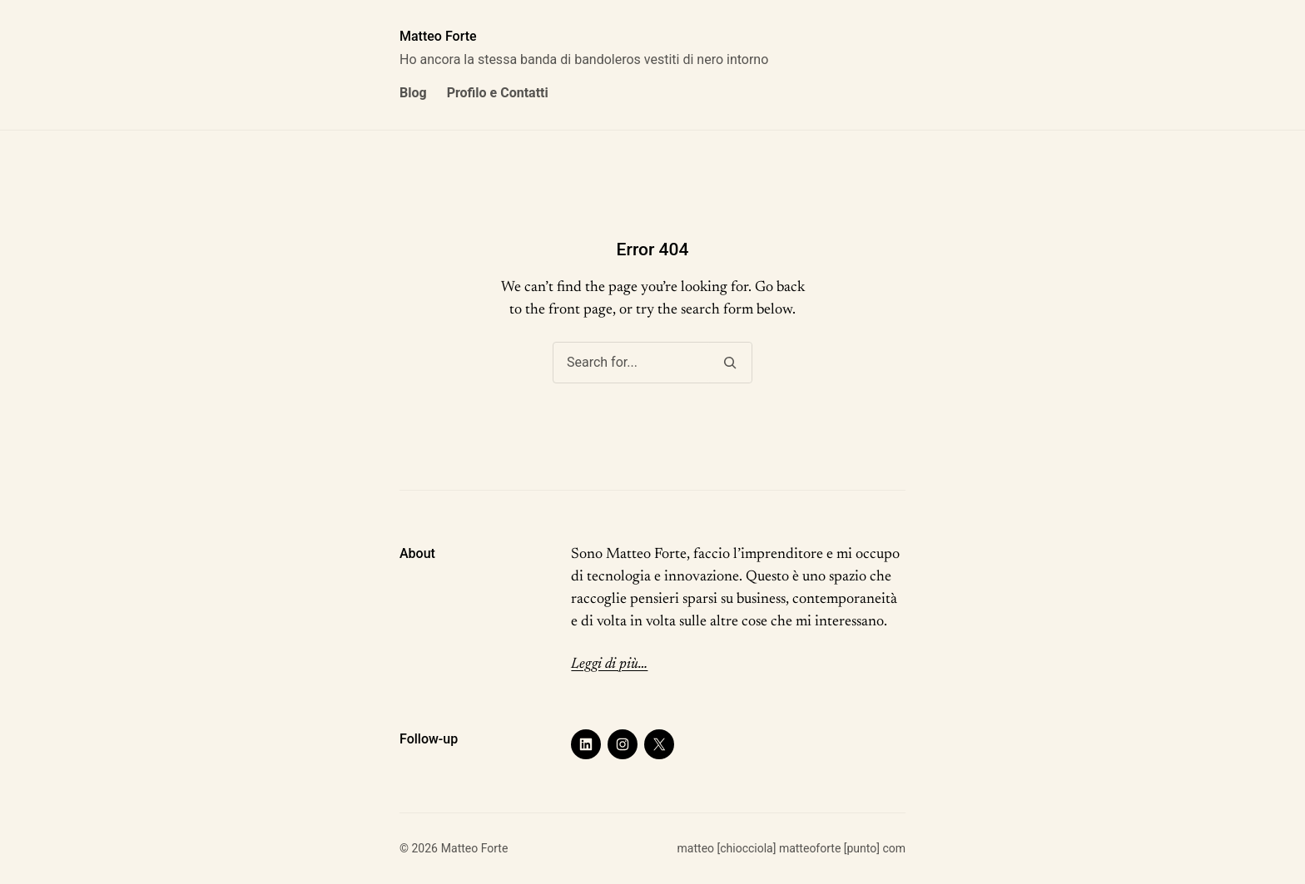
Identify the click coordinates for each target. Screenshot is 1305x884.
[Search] (729, 363)
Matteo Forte (438, 36)
